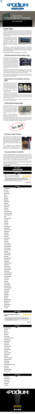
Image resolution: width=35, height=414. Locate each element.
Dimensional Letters (8, 218)
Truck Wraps (6, 279)
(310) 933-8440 (17, 6)
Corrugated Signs (7, 378)
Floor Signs (6, 224)
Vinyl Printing (6, 291)
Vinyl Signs (6, 385)
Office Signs (6, 239)
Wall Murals (6, 296)
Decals (5, 216)
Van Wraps (6, 281)
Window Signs (6, 306)
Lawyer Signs (6, 354)
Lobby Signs (6, 233)
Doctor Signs (6, 344)
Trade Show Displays (8, 272)
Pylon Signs (6, 251)
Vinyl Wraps (6, 292)
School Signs (6, 264)
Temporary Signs (7, 269)
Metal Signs (6, 236)
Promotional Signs (7, 249)
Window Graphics (7, 304)
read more (20, 180)
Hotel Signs (6, 351)
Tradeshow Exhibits (7, 276)
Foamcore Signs (7, 381)
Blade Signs (6, 198)
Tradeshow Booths (7, 274)
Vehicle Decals (7, 282)
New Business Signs (7, 359)
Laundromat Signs (7, 352)
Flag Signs (6, 221)
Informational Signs (8, 229)
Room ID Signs (6, 259)
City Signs (6, 334)
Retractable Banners (8, 258)
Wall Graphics (6, 294)
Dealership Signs (7, 341)
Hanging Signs (7, 228)
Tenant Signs (6, 271)
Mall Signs (6, 356)
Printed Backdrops (7, 246)
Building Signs (6, 201)
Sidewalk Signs (7, 266)
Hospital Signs (7, 347)
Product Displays (7, 248)
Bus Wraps (6, 203)
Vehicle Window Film (8, 287)
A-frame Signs (6, 188)
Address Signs (6, 193)
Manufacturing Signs (8, 357)
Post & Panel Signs (7, 244)
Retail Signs (6, 256)
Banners (5, 195)
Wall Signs (6, 297)
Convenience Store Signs (9, 337)
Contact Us (21, 8)
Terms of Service (17, 402)
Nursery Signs (6, 361)
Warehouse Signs (7, 299)
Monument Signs (7, 238)
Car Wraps (6, 208)
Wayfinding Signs (7, 301)
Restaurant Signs (7, 254)
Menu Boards (6, 234)
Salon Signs (6, 366)
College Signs (6, 336)
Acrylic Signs (6, 191)
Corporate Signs (7, 339)
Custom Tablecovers (8, 214)
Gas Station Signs (7, 226)
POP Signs (6, 241)
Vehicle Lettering (7, 286)
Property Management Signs (9, 364)
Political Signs (6, 362)
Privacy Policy (17, 401)
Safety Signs (6, 261)
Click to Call (14, 8)
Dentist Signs (6, 342)
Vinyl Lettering (7, 289)
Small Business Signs (8, 369)
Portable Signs (7, 243)
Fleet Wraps (6, 223)
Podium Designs (17, 400)
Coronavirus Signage (8, 213)
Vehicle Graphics (7, 284)
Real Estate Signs (7, 253)
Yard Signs (6, 307)
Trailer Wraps (6, 277)
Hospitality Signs (7, 349)
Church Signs (6, 209)
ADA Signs (6, 190)
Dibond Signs (6, 380)
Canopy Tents (6, 206)
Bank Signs (6, 329)
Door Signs (6, 219)
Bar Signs (6, 196)
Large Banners (6, 231)
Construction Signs (7, 211)
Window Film (6, 302)
